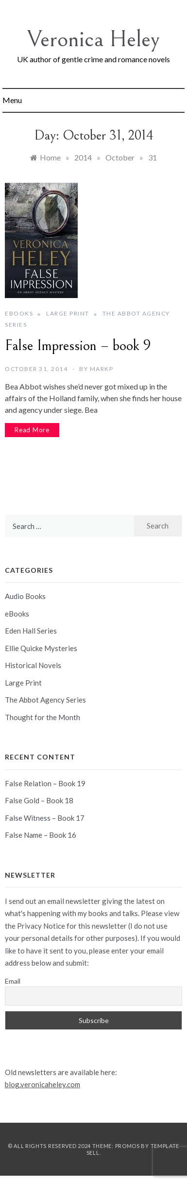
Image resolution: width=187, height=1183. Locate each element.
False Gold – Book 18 (39, 800)
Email (12, 981)
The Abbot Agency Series (45, 699)
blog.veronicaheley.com (42, 1084)
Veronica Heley (93, 39)
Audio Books (25, 596)
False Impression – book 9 (78, 345)
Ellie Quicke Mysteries (41, 648)
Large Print (67, 313)
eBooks (19, 313)
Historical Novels (33, 665)
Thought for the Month (42, 717)
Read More (32, 430)
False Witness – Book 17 (45, 817)
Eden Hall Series (31, 630)
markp (102, 368)
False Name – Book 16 (40, 834)
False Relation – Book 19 (45, 783)
